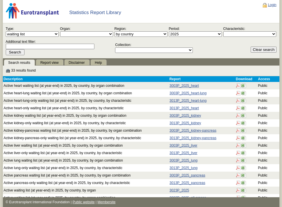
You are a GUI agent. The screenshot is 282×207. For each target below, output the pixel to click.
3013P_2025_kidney (185, 123)
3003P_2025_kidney (185, 116)
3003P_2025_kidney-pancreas (192, 131)
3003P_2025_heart (184, 86)
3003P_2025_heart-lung (188, 93)
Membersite (107, 202)
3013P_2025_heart (184, 108)
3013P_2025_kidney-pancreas (192, 138)
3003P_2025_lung (183, 160)
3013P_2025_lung (183, 168)
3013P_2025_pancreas (187, 183)
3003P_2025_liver (183, 145)
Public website (84, 202)
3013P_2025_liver (183, 153)
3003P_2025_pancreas (187, 175)
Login (272, 5)
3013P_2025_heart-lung (188, 101)
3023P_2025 (179, 190)
